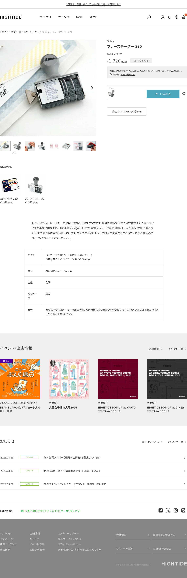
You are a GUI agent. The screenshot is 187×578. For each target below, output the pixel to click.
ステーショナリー (31, 32)
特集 (79, 17)
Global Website (162, 548)
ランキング (5, 533)
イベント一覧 (175, 349)
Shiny (110, 41)
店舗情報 (154, 349)
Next (92, 88)
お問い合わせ (37, 549)
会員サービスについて (70, 539)
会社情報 (121, 534)
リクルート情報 (124, 548)
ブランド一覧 (7, 539)
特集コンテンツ (8, 544)
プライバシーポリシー (69, 544)
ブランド (63, 17)
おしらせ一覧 (175, 442)
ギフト (93, 17)
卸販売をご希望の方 (164, 534)
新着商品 (5, 549)
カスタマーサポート (68, 533)
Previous (4, 88)
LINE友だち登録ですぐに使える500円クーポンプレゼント (50, 511)
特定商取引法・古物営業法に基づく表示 (79, 549)
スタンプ (45, 32)
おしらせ (34, 539)
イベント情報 (37, 544)
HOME (3, 32)
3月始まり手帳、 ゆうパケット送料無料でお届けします (93, 4)
